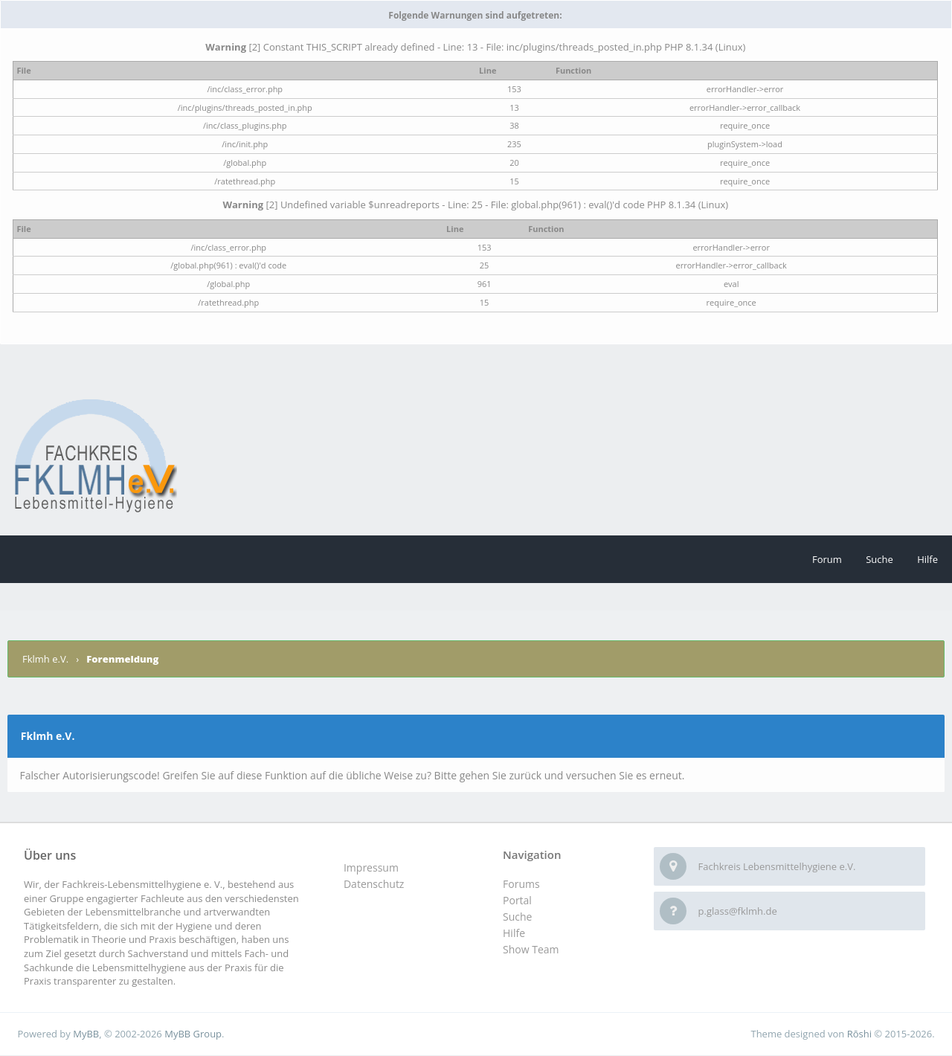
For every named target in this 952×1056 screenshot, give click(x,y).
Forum (827, 559)
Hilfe (927, 559)
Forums (521, 884)
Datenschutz (374, 884)
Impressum (371, 867)
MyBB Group (193, 1033)
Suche (879, 559)
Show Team (531, 949)
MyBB (86, 1033)
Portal (517, 900)
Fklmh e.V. (46, 659)
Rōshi (859, 1033)
